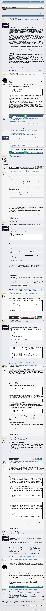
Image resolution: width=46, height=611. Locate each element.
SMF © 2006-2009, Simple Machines (26, 609)
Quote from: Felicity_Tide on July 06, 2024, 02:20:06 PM (17, 439)
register (13, 5)
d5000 (3, 72)
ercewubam (4, 589)
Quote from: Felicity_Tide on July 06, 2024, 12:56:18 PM (17, 562)
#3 (43, 119)
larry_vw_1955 (4, 118)
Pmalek (28, 19)
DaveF (22, 74)
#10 (43, 366)
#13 (43, 531)
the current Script (30, 194)
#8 (43, 292)
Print (43, 14)
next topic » (42, 13)
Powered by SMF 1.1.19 (17, 609)
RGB (12, 576)
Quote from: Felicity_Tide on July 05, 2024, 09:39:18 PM (17, 121)
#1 (43, 18)
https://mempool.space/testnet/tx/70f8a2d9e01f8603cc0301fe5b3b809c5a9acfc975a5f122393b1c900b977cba (27, 592)
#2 (43, 73)
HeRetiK (34, 74)
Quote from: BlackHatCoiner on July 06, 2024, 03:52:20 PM (17, 533)
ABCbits (19, 74)
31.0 (13, 7)
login (10, 5)
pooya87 (15, 74)
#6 (43, 171)
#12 (43, 462)
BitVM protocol (17, 107)
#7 (43, 221)
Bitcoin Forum (4, 601)
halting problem (16, 181)
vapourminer (16, 19)
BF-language (41, 188)
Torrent (15, 7)
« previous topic (37, 13)
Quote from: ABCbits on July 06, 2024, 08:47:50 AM (16, 260)
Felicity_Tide (4, 17)
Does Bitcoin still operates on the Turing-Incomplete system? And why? (24, 17)
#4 (43, 131)
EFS (19, 19)
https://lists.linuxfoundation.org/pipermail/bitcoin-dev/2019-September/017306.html (22, 138)
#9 (43, 320)
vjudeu (36, 19)
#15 (43, 589)
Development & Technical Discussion (16, 601)
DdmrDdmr (32, 19)
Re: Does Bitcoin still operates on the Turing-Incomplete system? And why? (25, 72)
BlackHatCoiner (24, 19)
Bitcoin (8, 601)
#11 (43, 437)
